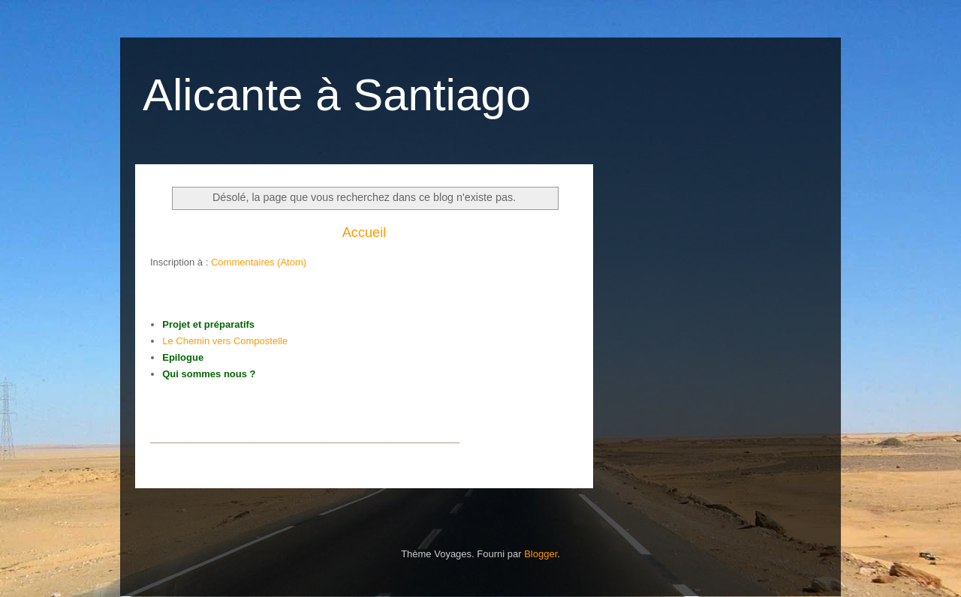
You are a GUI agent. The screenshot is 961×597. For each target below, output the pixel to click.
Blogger (540, 554)
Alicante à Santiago (337, 95)
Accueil (364, 232)
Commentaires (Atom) (258, 262)
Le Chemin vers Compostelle (225, 340)
